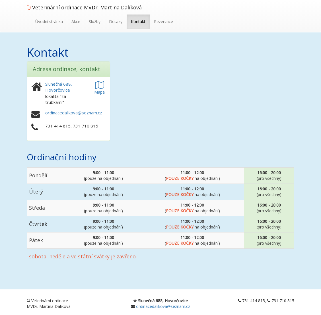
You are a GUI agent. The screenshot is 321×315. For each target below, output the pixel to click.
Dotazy (115, 21)
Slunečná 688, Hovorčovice (58, 87)
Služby (94, 21)
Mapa (99, 89)
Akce (75, 21)
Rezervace (163, 21)
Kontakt (138, 21)
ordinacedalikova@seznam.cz (73, 113)
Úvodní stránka (49, 21)
